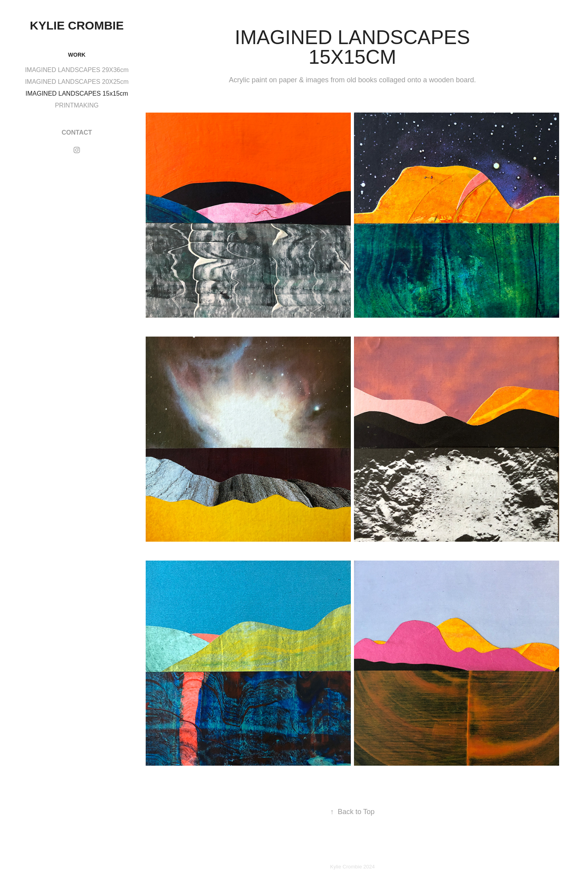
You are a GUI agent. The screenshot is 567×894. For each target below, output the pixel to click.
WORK (76, 55)
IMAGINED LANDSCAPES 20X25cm (76, 81)
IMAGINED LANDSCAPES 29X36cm (76, 70)
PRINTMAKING (76, 105)
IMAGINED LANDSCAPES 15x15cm (77, 93)
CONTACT (76, 132)
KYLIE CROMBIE (77, 25)
